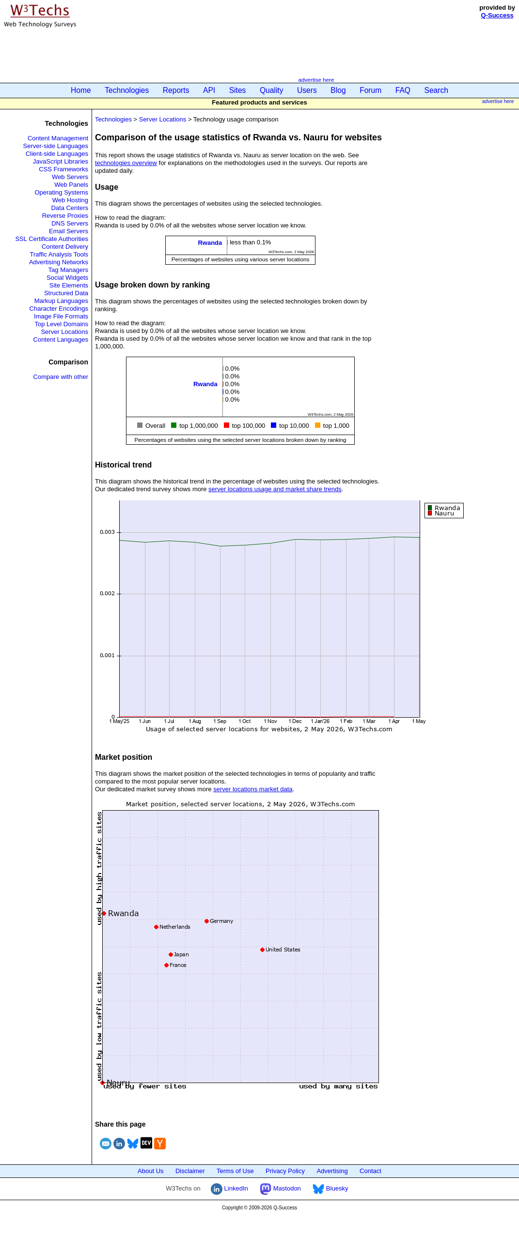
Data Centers (69, 207)
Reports (176, 90)
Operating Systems (61, 192)
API (209, 90)
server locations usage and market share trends (275, 489)
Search (436, 90)
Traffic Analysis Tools (59, 254)
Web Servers (70, 177)
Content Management (58, 138)
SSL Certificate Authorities (51, 238)
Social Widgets (67, 277)
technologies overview (126, 162)
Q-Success (497, 15)
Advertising (331, 1171)
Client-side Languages (57, 153)
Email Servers (68, 231)
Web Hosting (70, 200)
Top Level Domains (61, 324)
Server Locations (64, 331)
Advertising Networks (58, 262)
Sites (237, 90)
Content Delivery (65, 246)
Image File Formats (61, 316)
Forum (370, 90)
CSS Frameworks (63, 169)
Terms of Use (235, 1171)
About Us (150, 1171)
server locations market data (252, 789)
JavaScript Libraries (60, 161)
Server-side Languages (55, 146)
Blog (338, 90)
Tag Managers (68, 269)
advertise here (316, 79)
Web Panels (71, 184)
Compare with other (60, 376)
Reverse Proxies (65, 215)
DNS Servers (69, 223)
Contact (370, 1171)
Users (307, 90)
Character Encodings (59, 308)
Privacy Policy (285, 1171)
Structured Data (66, 293)
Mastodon (280, 1188)
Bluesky (330, 1188)
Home (81, 90)
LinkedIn (229, 1188)
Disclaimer (190, 1171)
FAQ (402, 90)
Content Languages (60, 339)
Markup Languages (61, 300)
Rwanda (210, 242)
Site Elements (68, 285)
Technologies (127, 90)
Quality (271, 90)
